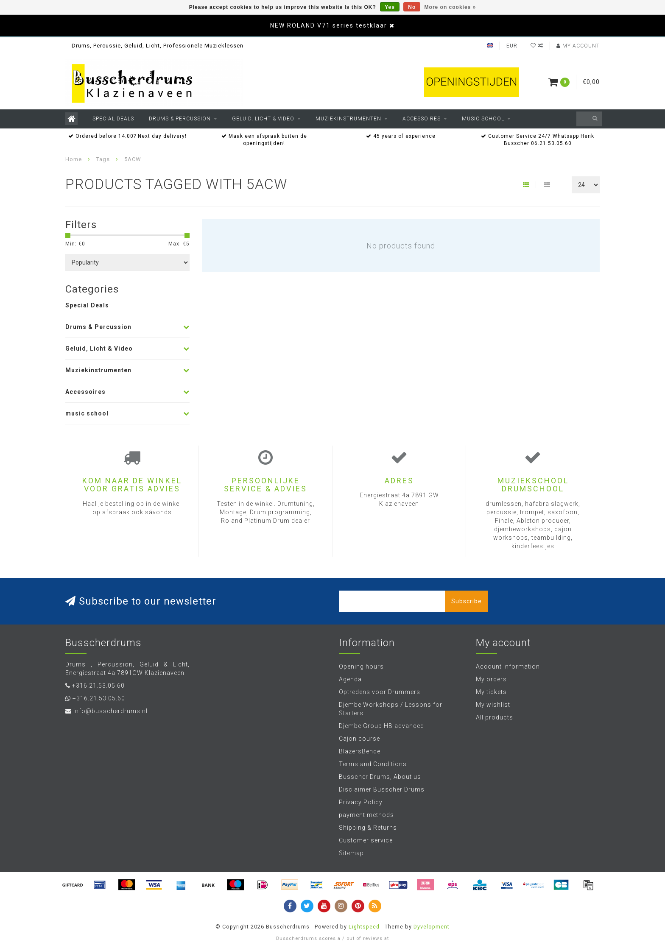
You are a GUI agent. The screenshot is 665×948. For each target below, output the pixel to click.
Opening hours (361, 666)
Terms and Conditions (373, 764)
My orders (491, 679)
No (412, 7)
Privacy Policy (361, 802)
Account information (508, 666)
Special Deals (113, 119)
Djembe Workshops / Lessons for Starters (390, 709)
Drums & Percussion (180, 119)
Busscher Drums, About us (380, 776)
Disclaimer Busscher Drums (382, 789)
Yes (390, 7)
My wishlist (493, 704)
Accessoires (421, 119)
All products (494, 717)
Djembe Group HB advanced (381, 725)
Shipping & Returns (368, 827)
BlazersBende (359, 751)
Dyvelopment (432, 926)
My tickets (491, 692)
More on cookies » (450, 7)
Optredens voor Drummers (379, 692)
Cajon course (359, 738)
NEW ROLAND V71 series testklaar (328, 25)
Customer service (366, 840)
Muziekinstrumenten (348, 119)
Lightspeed (364, 926)
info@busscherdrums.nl (110, 711)
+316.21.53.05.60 (98, 685)
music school (483, 119)
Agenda (350, 679)
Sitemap (351, 853)
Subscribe (466, 601)
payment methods (366, 814)
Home (73, 159)
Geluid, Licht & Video (263, 119)
